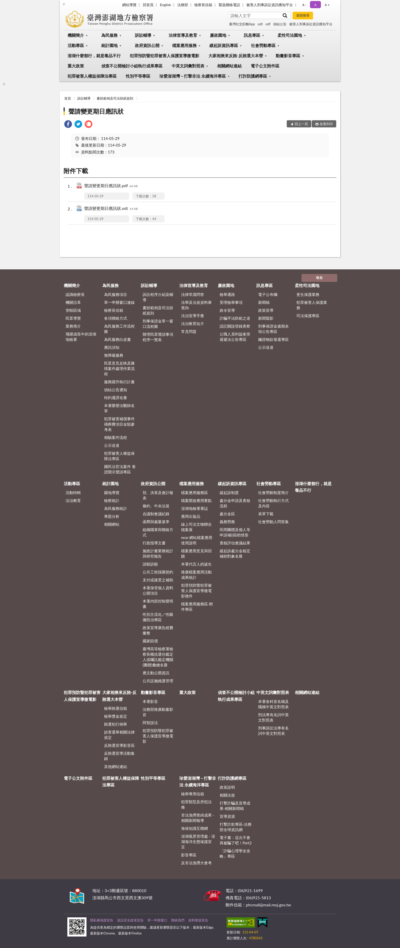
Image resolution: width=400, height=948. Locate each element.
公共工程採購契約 (158, 572)
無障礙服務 (113, 355)
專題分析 (111, 516)
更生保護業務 (307, 294)
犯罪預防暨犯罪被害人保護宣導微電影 (164, 55)
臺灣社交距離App (242, 24)
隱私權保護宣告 (101, 920)
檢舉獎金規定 (115, 716)
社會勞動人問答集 (273, 521)
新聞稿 (264, 302)
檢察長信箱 (203, 5)
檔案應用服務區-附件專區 (197, 606)
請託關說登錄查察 (235, 326)
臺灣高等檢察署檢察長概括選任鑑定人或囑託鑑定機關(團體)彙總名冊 (158, 656)
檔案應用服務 (184, 45)
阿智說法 (150, 722)
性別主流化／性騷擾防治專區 (158, 617)
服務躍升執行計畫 (119, 381)
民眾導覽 (73, 318)
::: (63, 4)
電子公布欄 (267, 294)
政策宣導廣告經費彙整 (158, 630)
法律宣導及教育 (183, 35)
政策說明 (227, 787)
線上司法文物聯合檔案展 (196, 527)
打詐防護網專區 (253, 76)
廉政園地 (218, 35)
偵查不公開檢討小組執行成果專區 (131, 65)
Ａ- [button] (304, 5)
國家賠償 (150, 641)
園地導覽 (111, 492)
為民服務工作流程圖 (119, 329)
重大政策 (76, 65)
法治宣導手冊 (192, 315)
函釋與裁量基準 (156, 521)
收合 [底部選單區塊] (319, 277)
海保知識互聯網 (194, 828)
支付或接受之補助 (158, 580)
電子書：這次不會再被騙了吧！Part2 (236, 840)
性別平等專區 (138, 76)
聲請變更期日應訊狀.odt (111, 209)
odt (260, 24)
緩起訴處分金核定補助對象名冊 (235, 553)
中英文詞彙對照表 (188, 65)
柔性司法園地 (290, 35)
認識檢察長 (75, 294)
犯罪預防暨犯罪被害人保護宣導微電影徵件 (196, 590)
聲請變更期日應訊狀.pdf (111, 186)
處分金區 (227, 513)
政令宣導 (227, 310)
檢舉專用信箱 (192, 793)
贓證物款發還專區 (273, 339)
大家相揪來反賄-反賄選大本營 (235, 55)
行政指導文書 (154, 543)
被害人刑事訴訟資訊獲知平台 (269, 5)
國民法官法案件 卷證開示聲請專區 (120, 469)
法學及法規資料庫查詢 (196, 305)
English (165, 5)
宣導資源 (227, 816)
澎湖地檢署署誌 (194, 508)
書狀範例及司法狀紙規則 (115, 98)
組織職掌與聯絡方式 (158, 532)
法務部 (182, 5)
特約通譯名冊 (115, 397)
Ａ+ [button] (327, 5)
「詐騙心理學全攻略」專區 (235, 853)
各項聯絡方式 (115, 318)
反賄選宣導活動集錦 (119, 756)
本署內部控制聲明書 (158, 604)
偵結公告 (279, 24)
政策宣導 (265, 310)
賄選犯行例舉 (115, 724)
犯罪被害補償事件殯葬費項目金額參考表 (119, 424)
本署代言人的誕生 (196, 564)
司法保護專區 (307, 315)
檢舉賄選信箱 (115, 708)
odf (268, 24)
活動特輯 (73, 492)
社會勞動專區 (263, 45)
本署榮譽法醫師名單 (119, 408)
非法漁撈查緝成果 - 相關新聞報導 (197, 818)
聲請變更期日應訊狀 (95, 111)
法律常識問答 (192, 294)
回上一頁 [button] (301, 124)
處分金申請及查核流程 (235, 503)
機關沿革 (73, 302)
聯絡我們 (177, 920)
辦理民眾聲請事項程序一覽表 (158, 337)
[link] (68, 124)
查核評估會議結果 (235, 543)
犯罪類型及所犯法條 (196, 804)
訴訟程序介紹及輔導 (158, 297)
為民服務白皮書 (117, 339)
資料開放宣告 (198, 920)
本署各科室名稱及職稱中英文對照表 (273, 704)
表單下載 (265, 513)
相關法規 (227, 795)
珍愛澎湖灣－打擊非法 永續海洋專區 (192, 76)
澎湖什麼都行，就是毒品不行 (94, 55)
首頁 (67, 98)
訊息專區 (252, 35)
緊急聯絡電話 (229, 5)
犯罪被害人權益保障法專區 (92, 76)
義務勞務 (227, 521)
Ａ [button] (315, 5)
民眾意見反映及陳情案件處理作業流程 (119, 368)
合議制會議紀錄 (156, 513)
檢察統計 (111, 500)
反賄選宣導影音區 (119, 745)
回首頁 (148, 5)
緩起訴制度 (229, 492)
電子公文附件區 (265, 65)
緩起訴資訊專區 (223, 45)
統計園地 (109, 45)
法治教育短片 (192, 323)
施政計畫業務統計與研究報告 (158, 553)
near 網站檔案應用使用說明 (196, 540)
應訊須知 (111, 347)
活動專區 (76, 45)
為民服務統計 (115, 508)
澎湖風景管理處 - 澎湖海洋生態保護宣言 (198, 841)
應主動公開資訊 (156, 672)
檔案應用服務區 (194, 492)
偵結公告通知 (115, 389)
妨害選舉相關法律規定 (119, 735)
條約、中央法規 (156, 505)
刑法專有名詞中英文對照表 (273, 717)
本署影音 (150, 701)
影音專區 (188, 855)
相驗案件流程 (115, 437)
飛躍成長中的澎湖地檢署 (81, 337)
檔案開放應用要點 (196, 500)
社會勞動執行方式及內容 (273, 503)
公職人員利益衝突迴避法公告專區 (235, 337)
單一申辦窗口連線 (119, 302)
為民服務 (109, 35)
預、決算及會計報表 (158, 495)
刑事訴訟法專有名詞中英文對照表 (273, 731)
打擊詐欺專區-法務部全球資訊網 (236, 827)
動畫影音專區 (288, 55)
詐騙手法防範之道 (235, 318)
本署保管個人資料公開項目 (158, 590)
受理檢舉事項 (231, 302)
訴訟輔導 (143, 35)
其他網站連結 (115, 766)
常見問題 (188, 331)
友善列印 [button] (326, 124)
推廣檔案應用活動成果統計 (196, 575)
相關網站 (111, 524)
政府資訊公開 (147, 45)
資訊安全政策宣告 (130, 920)
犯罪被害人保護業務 (311, 305)
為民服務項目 (115, 294)
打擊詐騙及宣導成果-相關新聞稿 (235, 806)
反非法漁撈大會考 (196, 862)
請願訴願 (150, 564)
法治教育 (73, 500)
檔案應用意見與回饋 (196, 553)
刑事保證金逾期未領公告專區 (273, 329)
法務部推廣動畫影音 (158, 712)
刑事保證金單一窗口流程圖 (158, 324)
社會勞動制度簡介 (273, 492)
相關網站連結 (229, 65)
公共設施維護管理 (158, 680)
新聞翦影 (265, 318)
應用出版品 (190, 516)
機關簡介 (76, 35)
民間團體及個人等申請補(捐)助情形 (235, 532)
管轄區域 (73, 310)
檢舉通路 (227, 294)
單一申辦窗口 (157, 920)
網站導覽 (129, 5)
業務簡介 (73, 326)
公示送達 (111, 445)
